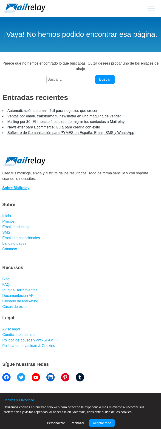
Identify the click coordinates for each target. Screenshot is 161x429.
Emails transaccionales (21, 238)
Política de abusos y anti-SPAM (28, 340)
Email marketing (15, 227)
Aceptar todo (102, 423)
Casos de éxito (14, 307)
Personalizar (56, 423)
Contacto (9, 249)
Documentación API (18, 296)
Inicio (6, 216)
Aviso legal (11, 329)
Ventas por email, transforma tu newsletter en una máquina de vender (64, 116)
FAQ (6, 285)
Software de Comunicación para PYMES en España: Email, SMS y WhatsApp (70, 133)
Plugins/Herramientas (19, 290)
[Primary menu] (151, 8)
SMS (6, 232)
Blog (6, 279)
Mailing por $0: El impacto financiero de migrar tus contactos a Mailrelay (65, 122)
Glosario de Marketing (20, 301)
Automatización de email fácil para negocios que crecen (52, 111)
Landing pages (14, 243)
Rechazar (77, 423)
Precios (8, 221)
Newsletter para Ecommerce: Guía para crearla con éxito (53, 127)
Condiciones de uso (18, 335)
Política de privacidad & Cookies (28, 346)
